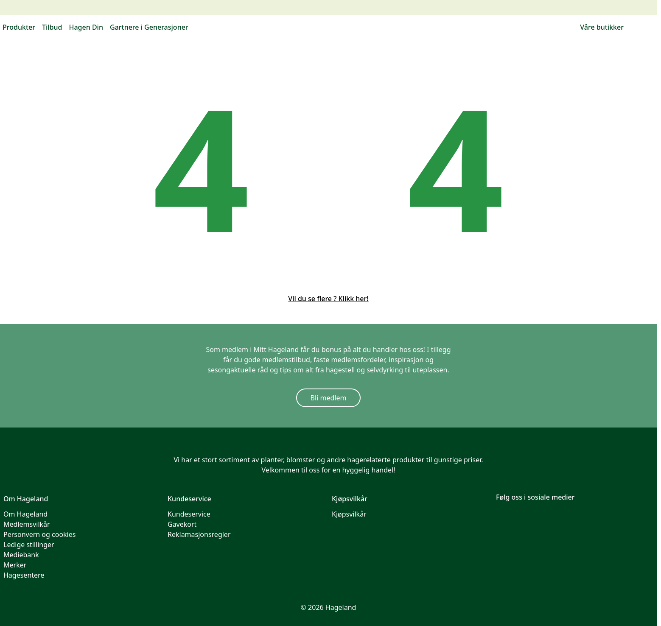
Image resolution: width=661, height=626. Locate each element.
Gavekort (182, 524)
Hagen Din (86, 27)
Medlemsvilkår (26, 524)
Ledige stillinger (28, 544)
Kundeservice (189, 514)
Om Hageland (25, 514)
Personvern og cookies (39, 534)
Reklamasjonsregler (199, 534)
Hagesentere (23, 575)
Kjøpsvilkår (349, 514)
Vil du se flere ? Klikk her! (328, 298)
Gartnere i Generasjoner (149, 27)
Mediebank (21, 554)
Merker (14, 565)
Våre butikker (602, 27)
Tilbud (52, 27)
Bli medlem (329, 397)
